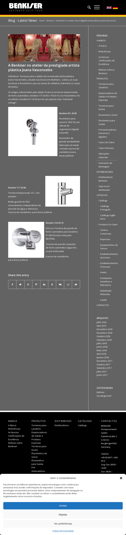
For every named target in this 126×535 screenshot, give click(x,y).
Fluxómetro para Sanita (107, 122)
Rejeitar (63, 514)
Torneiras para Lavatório (106, 85)
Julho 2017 (102, 371)
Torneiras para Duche (106, 107)
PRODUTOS (102, 78)
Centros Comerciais (105, 232)
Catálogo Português (105, 208)
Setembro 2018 (104, 339)
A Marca (12, 425)
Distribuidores (62, 425)
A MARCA (101, 40)
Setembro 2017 (104, 367)
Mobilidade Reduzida (105, 292)
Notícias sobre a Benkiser (107, 71)
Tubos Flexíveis (106, 148)
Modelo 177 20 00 (17, 187)
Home (41, 20)
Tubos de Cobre (107, 142)
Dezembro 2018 (104, 329)
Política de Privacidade (63, 530)
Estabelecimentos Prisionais (109, 265)
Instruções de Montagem (105, 165)
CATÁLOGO (102, 195)
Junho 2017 (102, 374)
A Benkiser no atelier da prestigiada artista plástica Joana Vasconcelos (43, 67)
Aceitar (63, 505)
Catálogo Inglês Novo (108, 217)
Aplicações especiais (104, 155)
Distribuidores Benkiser (106, 179)
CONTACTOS (103, 305)
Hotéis (103, 272)
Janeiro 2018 (103, 357)
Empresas (105, 239)
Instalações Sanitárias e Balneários (106, 282)
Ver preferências (63, 523)
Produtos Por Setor (108, 224)
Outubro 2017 (103, 364)
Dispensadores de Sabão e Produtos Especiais (108, 97)
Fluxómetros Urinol (108, 114)
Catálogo (103, 200)
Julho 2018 (102, 343)
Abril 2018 (101, 353)
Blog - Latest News (22, 20)
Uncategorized (104, 395)
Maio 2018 (102, 350)
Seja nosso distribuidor (104, 188)
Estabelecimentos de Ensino (109, 255)
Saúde (103, 299)
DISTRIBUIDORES (105, 171)
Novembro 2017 (104, 360)
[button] (121, 478)
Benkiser (14, 76)
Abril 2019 (101, 325)
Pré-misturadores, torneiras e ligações (108, 133)
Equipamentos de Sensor (109, 246)
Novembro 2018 (104, 332)
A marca (103, 45)
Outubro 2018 (103, 336)
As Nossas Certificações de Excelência (107, 61)
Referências (105, 51)
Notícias (50, 20)
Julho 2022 (102, 322)
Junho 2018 (102, 346)
